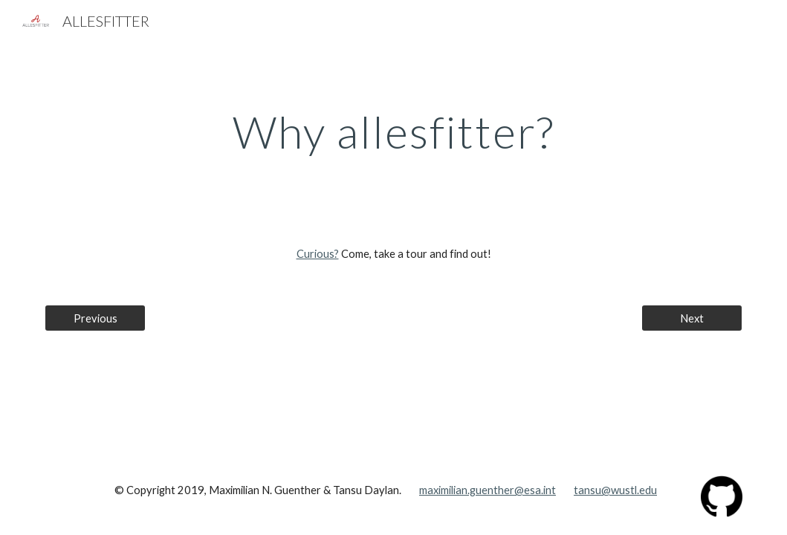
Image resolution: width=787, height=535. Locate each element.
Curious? (318, 253)
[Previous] (95, 318)
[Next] (692, 318)
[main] (394, 131)
